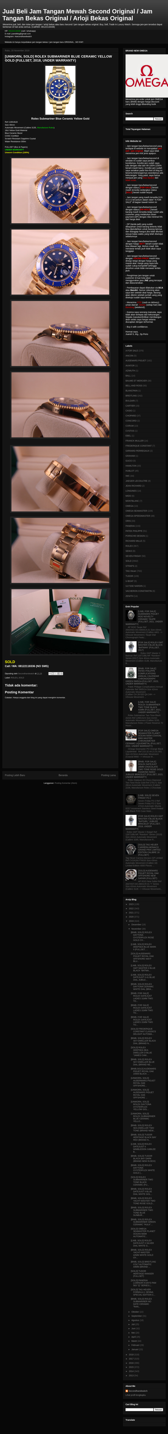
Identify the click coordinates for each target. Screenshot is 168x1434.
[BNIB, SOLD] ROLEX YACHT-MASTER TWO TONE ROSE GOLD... (143, 1201)
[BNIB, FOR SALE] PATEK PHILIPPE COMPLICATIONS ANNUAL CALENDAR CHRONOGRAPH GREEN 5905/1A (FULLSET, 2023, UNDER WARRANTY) (142, 676)
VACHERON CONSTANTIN (139, 591)
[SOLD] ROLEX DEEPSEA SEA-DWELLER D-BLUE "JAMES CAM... (141, 1051)
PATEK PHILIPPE (134, 531)
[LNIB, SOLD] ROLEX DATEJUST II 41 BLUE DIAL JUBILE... (143, 977)
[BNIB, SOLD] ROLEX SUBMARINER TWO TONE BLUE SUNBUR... (142, 1211)
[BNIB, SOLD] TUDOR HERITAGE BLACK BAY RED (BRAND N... (143, 1137)
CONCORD (131, 421)
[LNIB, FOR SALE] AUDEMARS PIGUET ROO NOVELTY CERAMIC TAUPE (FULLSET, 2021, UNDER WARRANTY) (144, 617)
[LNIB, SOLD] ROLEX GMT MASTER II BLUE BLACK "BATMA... (143, 968)
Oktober (135, 1312)
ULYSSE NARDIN (134, 586)
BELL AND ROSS (134, 385)
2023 (131, 904)
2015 (131, 1367)
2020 (131, 917)
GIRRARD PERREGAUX (137, 451)
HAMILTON (131, 466)
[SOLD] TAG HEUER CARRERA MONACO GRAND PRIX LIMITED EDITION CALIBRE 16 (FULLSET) (149, 849)
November (136, 929)
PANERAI (130, 526)
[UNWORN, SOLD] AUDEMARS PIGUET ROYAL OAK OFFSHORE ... (142, 1094)
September (136, 1316)
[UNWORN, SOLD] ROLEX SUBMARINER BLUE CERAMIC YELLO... (143, 1117)
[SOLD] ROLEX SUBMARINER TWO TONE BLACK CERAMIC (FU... (142, 1181)
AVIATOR (130, 365)
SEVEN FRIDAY (133, 556)
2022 (131, 908)
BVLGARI (130, 401)
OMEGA (129, 506)
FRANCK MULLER (135, 441)
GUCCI (129, 461)
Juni (133, 1328)
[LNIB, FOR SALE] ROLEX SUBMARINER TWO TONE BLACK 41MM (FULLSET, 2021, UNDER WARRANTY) (149, 707)
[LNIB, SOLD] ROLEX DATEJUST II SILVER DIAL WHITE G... (142, 1243)
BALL (128, 375)
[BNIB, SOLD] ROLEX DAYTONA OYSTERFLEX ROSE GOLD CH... (142, 936)
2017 (131, 1358)
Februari (135, 1345)
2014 (131, 1371)
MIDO (128, 496)
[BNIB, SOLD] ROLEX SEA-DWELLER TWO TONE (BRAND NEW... (143, 1128)
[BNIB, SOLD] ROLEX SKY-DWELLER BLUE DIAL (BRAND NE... (143, 1062)
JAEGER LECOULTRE (136, 481)
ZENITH (129, 596)
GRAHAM (130, 456)
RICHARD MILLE (134, 541)
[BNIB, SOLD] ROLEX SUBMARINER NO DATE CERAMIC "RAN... (141, 1303)
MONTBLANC (132, 501)
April (133, 1337)
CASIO (129, 410)
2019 (131, 921)
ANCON (129, 355)
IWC (128, 476)
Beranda (63, 775)
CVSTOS (130, 431)
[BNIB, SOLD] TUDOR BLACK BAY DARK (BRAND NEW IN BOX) (143, 1158)
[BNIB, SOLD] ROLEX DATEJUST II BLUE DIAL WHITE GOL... (141, 1191)
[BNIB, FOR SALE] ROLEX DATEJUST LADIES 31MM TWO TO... (142, 997)
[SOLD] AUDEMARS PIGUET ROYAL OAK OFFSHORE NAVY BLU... (142, 957)
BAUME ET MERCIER (136, 380)
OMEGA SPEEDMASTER (138, 516)
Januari (135, 1349)
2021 (131, 912)
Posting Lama (108, 775)
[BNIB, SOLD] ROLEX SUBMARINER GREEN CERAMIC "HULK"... (143, 1222)
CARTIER (130, 406)
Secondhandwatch (138, 1391)
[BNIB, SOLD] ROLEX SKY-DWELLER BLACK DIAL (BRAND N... (143, 1041)
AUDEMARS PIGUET (136, 360)
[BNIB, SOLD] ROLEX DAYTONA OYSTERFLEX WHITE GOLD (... (143, 1169)
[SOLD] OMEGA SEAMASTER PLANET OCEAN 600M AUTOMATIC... (143, 1233)
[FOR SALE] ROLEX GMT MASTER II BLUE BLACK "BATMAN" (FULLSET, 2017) (150, 646)
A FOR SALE (132, 350)
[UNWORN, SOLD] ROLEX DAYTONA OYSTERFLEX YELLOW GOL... (141, 1105)
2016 (131, 1363)
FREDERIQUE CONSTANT (139, 446)
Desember (136, 924)
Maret (134, 1341)
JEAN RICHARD (133, 486)
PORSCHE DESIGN (135, 536)
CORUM (130, 426)
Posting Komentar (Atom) (66, 783)
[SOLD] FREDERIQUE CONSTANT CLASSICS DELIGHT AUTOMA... (143, 1031)
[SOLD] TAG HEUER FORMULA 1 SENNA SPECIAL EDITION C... (143, 1292)
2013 (131, 1375)
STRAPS (130, 566)
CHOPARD (131, 415)
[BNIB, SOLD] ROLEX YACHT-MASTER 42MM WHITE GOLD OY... (142, 1254)
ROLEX (14, 678)
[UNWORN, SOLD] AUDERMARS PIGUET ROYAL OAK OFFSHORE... (143, 1082)
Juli (133, 1324)
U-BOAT (129, 581)
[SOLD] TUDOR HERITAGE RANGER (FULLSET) (142, 1273)
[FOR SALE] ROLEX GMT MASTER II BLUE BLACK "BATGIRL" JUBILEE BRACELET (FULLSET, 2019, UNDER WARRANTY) (144, 822)
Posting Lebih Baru (15, 775)
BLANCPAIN (131, 390)
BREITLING (131, 395)
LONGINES (131, 491)
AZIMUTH (130, 370)
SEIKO (129, 551)
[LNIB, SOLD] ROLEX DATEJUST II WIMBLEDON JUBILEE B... (143, 1148)
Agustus (135, 1320)
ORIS (128, 521)
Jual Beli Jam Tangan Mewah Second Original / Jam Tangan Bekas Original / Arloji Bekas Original (77, 15)
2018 (131, 1354)
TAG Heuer (131, 571)
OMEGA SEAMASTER (136, 511)
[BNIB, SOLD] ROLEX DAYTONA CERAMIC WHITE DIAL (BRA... (142, 987)
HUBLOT (130, 471)
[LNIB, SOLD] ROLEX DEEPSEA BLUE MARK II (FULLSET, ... (143, 947)
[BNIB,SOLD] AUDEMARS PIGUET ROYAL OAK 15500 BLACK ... (143, 1071)
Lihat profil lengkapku (136, 1395)
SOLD (21, 678)
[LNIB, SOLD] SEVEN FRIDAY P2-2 (148, 796)
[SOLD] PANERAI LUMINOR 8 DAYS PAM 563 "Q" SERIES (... (143, 1283)
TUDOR (129, 576)
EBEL (128, 435)
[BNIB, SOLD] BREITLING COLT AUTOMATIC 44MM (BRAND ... (143, 1264)
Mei (133, 1333)
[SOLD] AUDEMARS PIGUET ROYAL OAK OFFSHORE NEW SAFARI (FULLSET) (148, 874)
